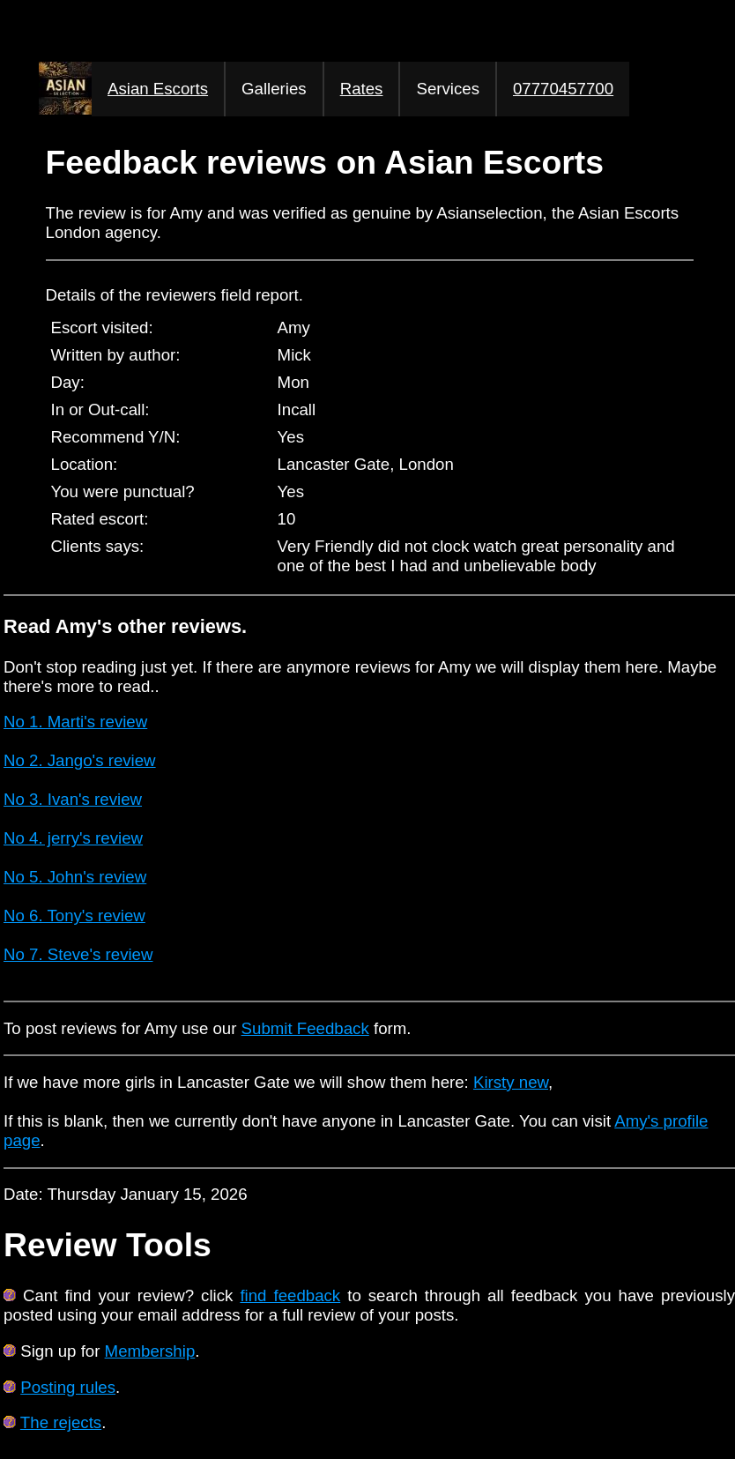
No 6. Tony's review (74, 915)
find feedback (290, 1295)
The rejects (60, 1422)
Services (447, 88)
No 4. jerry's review (73, 838)
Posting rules (67, 1387)
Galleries (274, 88)
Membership (150, 1351)
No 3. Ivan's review (73, 799)
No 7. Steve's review (78, 954)
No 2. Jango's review (80, 760)
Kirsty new (510, 1082)
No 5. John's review (75, 876)
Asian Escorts (158, 88)
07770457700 (563, 88)
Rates (361, 88)
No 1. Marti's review (75, 721)
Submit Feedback (305, 1028)
